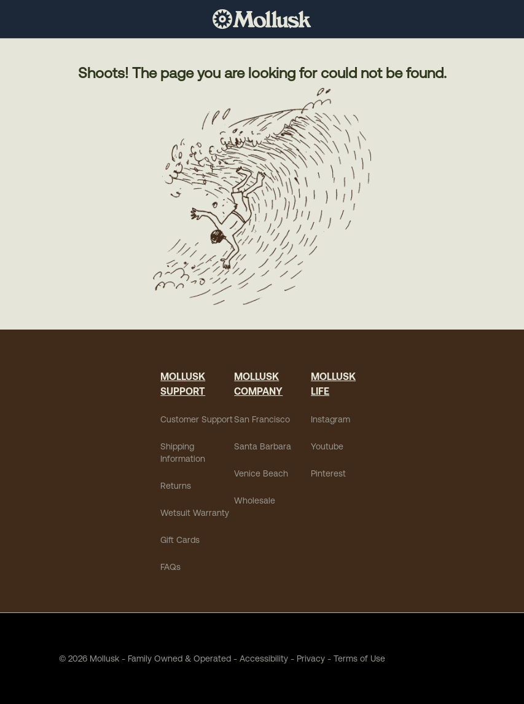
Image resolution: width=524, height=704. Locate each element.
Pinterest (328, 473)
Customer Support (196, 419)
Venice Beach (261, 473)
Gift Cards (180, 540)
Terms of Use (359, 658)
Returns (175, 486)
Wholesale (254, 500)
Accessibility (259, 658)
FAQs (170, 567)
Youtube (327, 446)
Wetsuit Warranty (194, 513)
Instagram (330, 419)
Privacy (311, 658)
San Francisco (262, 419)
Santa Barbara (262, 446)
